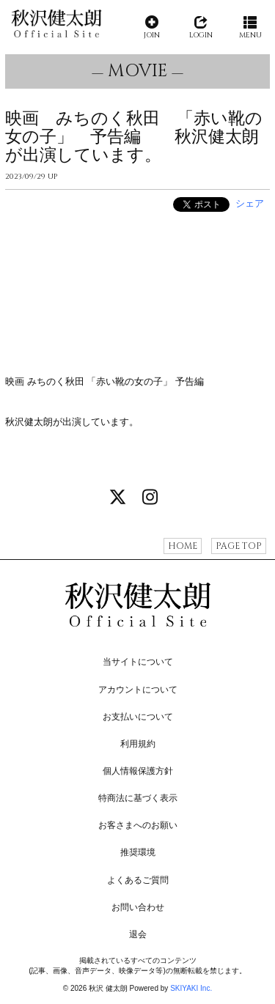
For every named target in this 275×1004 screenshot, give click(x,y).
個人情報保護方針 (138, 771)
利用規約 (137, 744)
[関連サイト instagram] (150, 498)
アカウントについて (137, 689)
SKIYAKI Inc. (191, 988)
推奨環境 (137, 852)
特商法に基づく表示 (137, 798)
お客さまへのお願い (137, 825)
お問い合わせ (137, 907)
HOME (182, 546)
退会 (138, 934)
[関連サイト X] (118, 498)
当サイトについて (138, 662)
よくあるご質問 (138, 880)
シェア (249, 203)
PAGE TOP (239, 546)
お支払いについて (138, 717)
